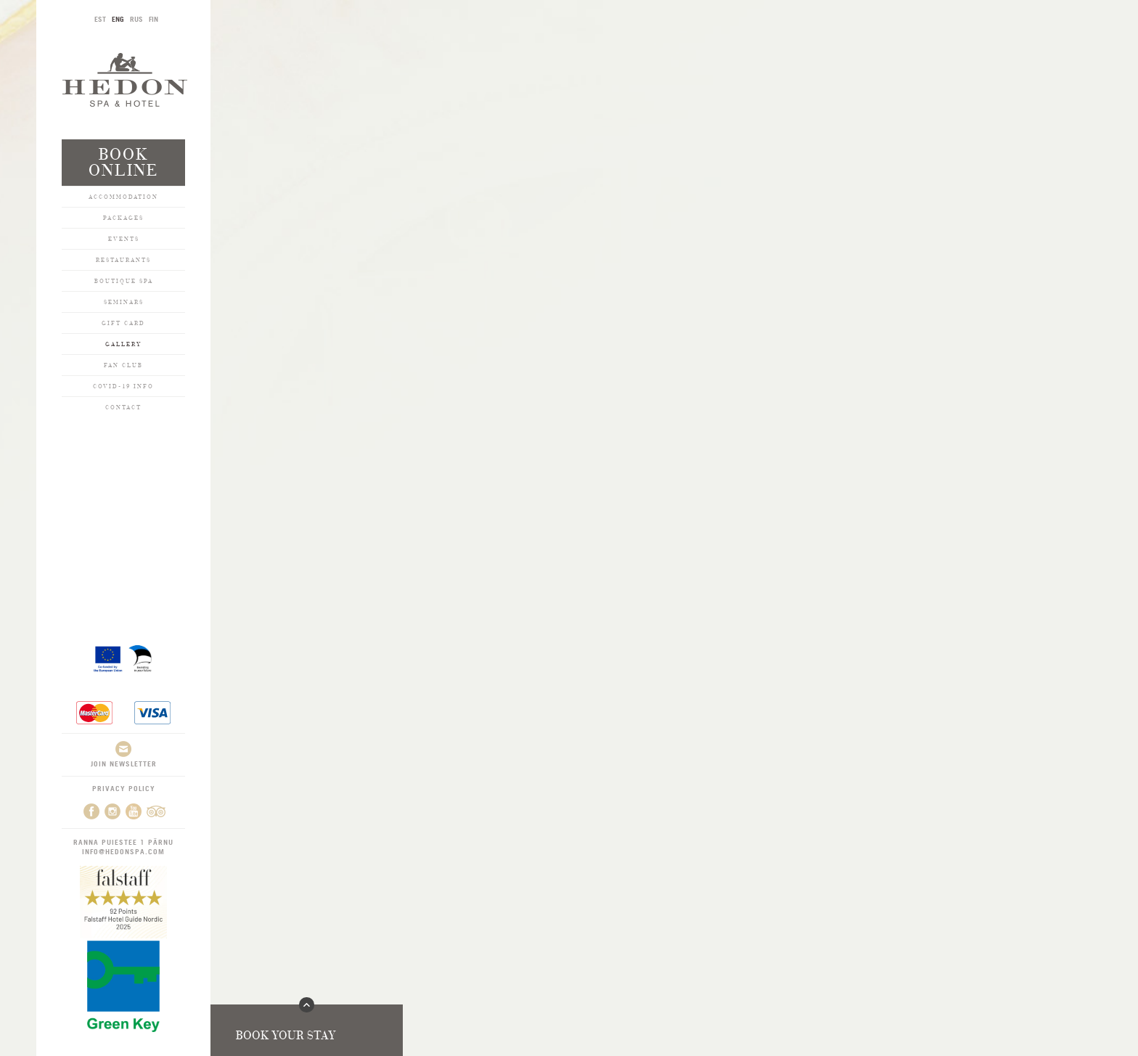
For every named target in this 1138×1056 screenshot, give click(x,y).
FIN (153, 19)
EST (100, 19)
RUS (136, 19)
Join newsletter (124, 754)
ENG (118, 19)
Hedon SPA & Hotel (125, 79)
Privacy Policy (123, 788)
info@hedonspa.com (123, 851)
